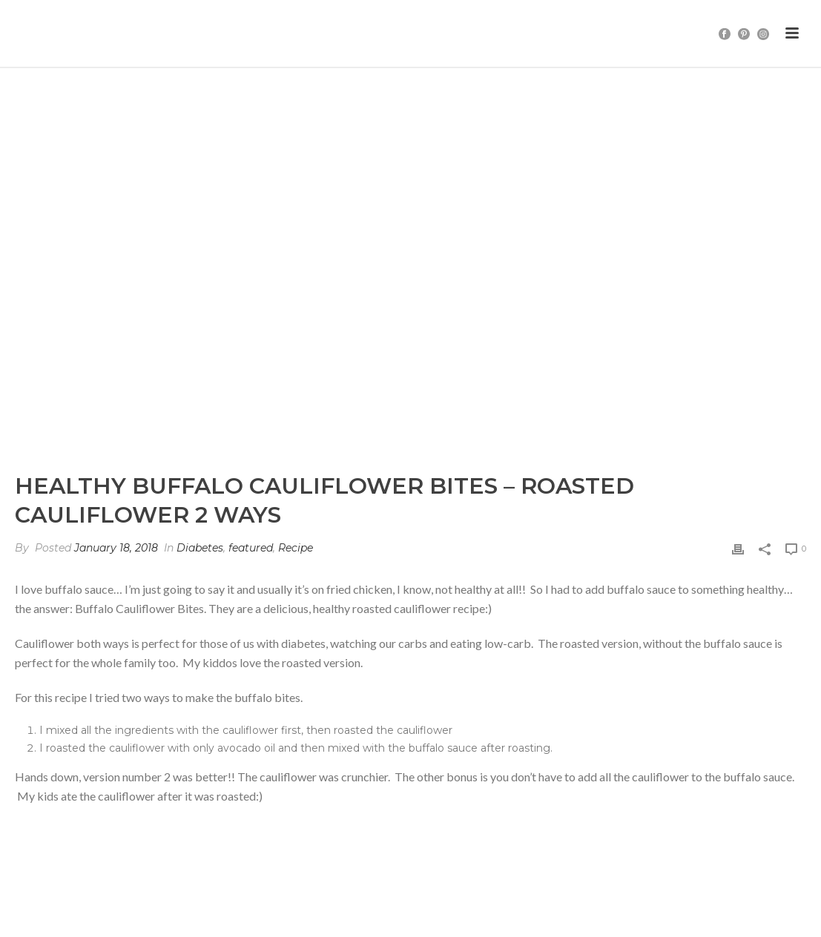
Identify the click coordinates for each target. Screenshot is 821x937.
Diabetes (200, 547)
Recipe (295, 547)
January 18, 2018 (116, 547)
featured (250, 547)
